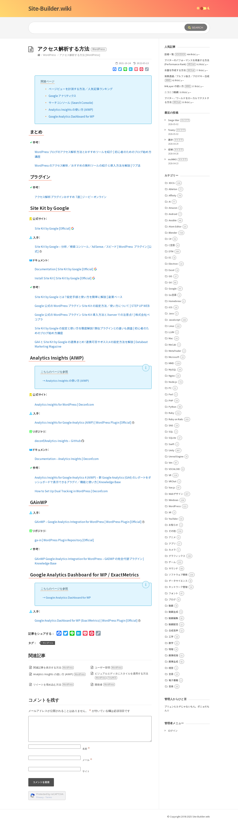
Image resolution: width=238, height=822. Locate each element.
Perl (171, 394)
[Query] (101, 28)
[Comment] (90, 729)
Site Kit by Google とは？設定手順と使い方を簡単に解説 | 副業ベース (78, 297)
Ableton (173, 189)
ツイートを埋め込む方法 (53, 684)
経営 (171, 668)
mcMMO (178, 159)
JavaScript (174, 319)
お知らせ (173, 525)
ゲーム (172, 562)
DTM (171, 251)
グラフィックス (177, 556)
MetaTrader (175, 350)
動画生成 (173, 611)
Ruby (171, 413)
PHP (171, 400)
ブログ (172, 599)
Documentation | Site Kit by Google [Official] (66, 269)
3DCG (172, 183)
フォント (173, 593)
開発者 (105, 684)
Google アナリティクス (62, 96)
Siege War (179, 120)
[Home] (38, 55)
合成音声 (173, 630)
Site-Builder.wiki (49, 8)
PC (170, 388)
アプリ (172, 543)
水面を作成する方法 (179, 70)
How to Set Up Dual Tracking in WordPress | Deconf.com (71, 491)
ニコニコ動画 (171, 92)
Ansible (173, 220)
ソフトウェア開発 (178, 574)
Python (172, 406)
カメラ (172, 549)
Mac (171, 338)
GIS (170, 276)
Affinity (172, 195)
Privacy (40, 797)
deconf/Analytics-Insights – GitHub (59, 441)
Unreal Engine (176, 456)
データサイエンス (178, 580)
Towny (177, 130)
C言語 (172, 245)
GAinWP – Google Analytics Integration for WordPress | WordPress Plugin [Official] (90, 522)
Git (170, 282)
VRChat (172, 481)
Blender (173, 232)
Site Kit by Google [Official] (54, 228)
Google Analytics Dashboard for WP (71, 116)
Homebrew (175, 301)
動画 (171, 605)
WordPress (49, 55)
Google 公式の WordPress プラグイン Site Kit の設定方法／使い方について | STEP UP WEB (92, 306)
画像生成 (173, 661)
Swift (171, 444)
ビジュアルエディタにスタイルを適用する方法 (121, 676)
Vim (170, 462)
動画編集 (173, 618)
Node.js (173, 382)
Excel (171, 270)
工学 (171, 636)
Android (173, 214)
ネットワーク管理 (178, 587)
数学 (171, 643)
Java (171, 313)
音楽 (171, 686)
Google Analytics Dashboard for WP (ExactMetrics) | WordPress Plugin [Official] (88, 620)
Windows (173, 500)
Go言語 (172, 295)
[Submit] (195, 27)
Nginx (172, 375)
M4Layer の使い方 (177, 86)
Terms (48, 797)
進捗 (176, 139)
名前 (86, 748)
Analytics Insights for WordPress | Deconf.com (64, 404)
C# (170, 238)
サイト (85, 771)
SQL (171, 431)
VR (170, 475)
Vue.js (172, 487)
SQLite (172, 437)
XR (170, 512)
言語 (171, 674)
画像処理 (173, 655)
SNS (171, 425)
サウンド (173, 568)
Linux (171, 326)
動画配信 (173, 624)
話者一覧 (175, 54)
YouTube (173, 518)
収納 (176, 149)
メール (87, 760)
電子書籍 (173, 680)
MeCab (172, 344)
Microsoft (174, 357)
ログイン (173, 730)
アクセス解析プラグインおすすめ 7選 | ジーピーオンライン (70, 197)
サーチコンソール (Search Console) (71, 103)
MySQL (172, 369)
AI (170, 201)
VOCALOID (174, 469)
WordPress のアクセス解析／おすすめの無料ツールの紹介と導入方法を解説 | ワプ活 (88, 165)
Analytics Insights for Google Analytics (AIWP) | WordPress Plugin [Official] (85, 422)
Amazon (173, 207)
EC (170, 257)
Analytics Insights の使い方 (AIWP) (71, 109)
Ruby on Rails (176, 419)
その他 (172, 531)
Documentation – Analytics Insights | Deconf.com (67, 459)
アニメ (172, 537)
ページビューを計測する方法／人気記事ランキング (81, 89)
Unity (171, 450)
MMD (171, 363)
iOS (170, 307)
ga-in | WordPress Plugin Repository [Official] (64, 540)
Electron (173, 263)
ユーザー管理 (109, 667)
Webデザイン (176, 493)
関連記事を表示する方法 (53, 667)
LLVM (171, 332)
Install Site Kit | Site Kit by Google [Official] (65, 278)
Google (173, 288)
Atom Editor (175, 226)
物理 (171, 649)
